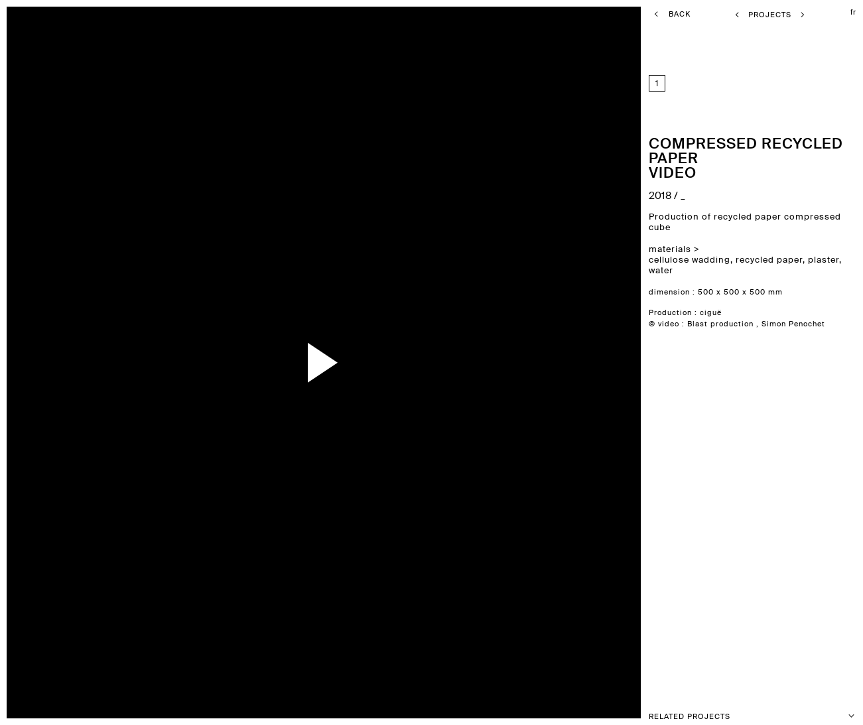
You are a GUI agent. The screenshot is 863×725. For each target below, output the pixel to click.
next (573, 362)
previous (87, 362)
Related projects (752, 716)
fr (853, 11)
